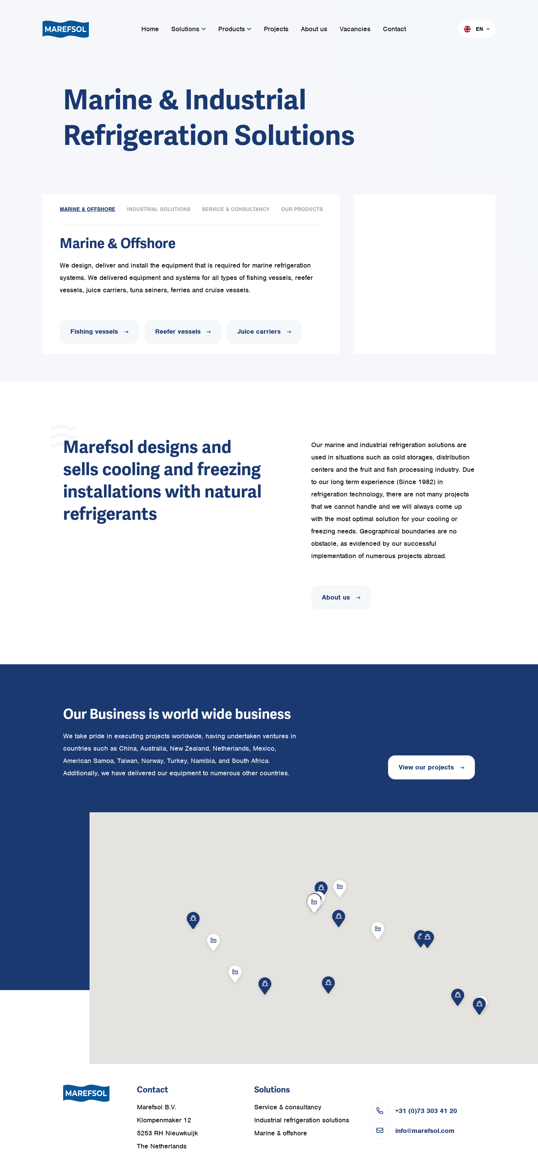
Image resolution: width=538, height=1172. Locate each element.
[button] (479, 1007)
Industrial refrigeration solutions (301, 1120)
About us (314, 29)
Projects (276, 29)
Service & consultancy (287, 1107)
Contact (394, 29)
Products (235, 29)
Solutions (188, 29)
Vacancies (355, 29)
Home (150, 29)
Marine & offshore (280, 1133)
